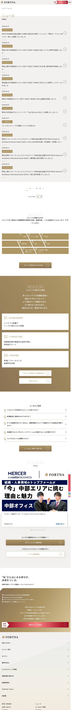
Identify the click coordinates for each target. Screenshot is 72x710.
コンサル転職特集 (33, 554)
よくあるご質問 (40, 707)
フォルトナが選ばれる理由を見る (33, 373)
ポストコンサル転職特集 (33, 543)
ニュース (38, 704)
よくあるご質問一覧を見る (33, 448)
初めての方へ (33, 381)
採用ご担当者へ (7, 704)
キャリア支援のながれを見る (33, 265)
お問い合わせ (6, 707)
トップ (4, 8)
